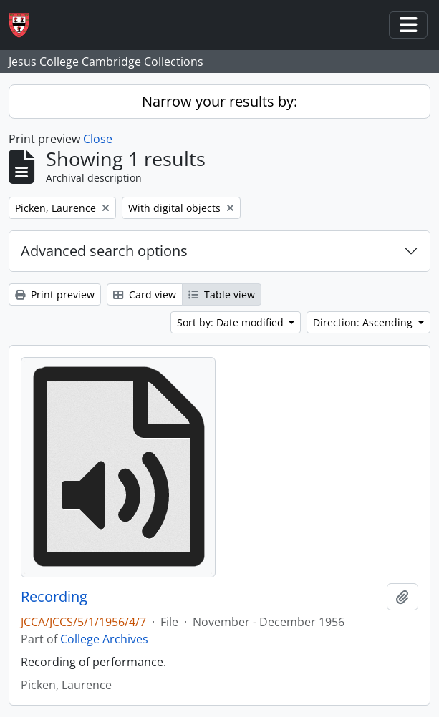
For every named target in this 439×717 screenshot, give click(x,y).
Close (97, 139)
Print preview (55, 294)
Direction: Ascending (364, 322)
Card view (144, 294)
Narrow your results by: (219, 101)
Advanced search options (104, 250)
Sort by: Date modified (231, 322)
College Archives (104, 639)
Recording (54, 596)
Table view (221, 294)
